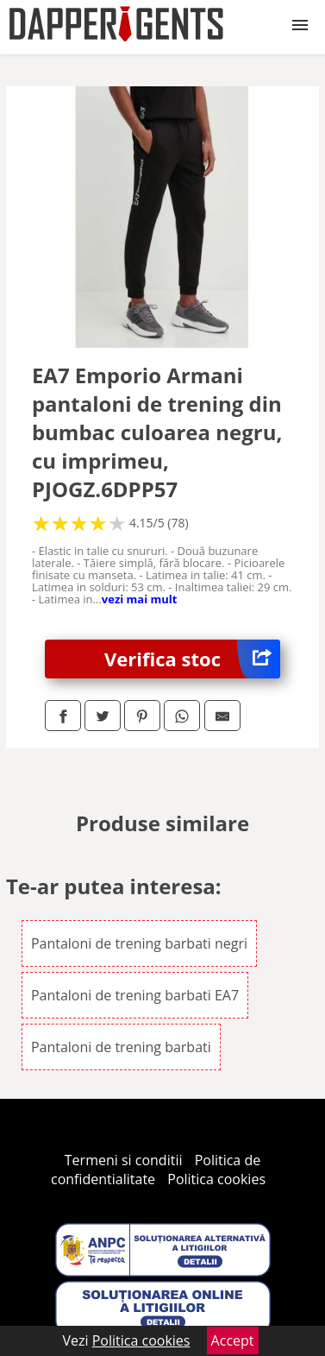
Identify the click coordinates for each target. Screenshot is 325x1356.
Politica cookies (216, 1179)
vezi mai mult (140, 599)
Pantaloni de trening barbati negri (139, 943)
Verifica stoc (192, 659)
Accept (232, 1340)
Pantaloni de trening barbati (121, 1046)
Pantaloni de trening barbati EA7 (135, 995)
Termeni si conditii (124, 1160)
